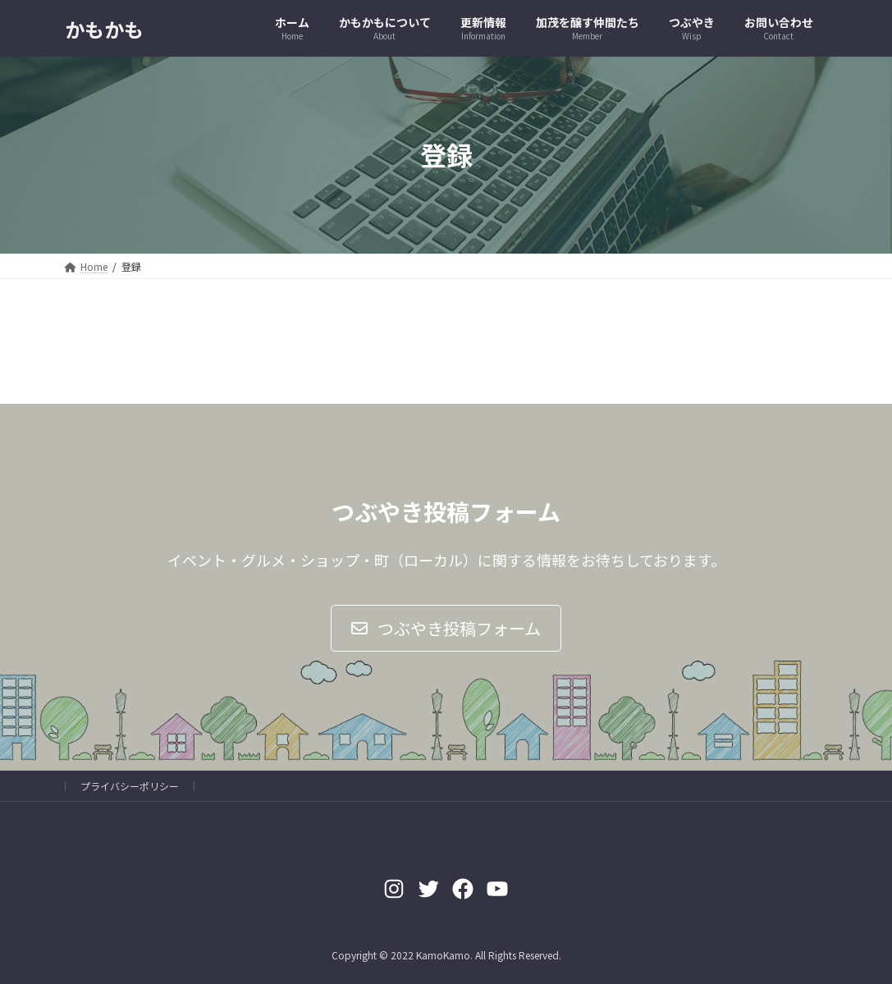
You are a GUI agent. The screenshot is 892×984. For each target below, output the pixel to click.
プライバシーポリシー (129, 786)
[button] (445, 628)
